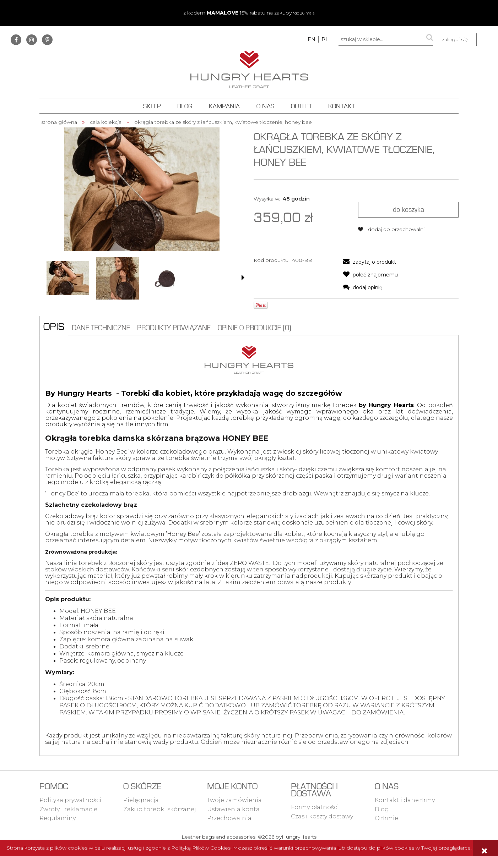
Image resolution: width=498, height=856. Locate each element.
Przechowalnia (229, 818)
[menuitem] (152, 106)
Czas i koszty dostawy (322, 816)
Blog (382, 809)
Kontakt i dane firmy (405, 800)
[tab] (53, 325)
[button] (243, 277)
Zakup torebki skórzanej (159, 809)
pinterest (47, 39)
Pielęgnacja (141, 800)
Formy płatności (315, 807)
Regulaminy (57, 818)
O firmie (386, 818)
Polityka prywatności (70, 800)
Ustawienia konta (233, 809)
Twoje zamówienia (234, 800)
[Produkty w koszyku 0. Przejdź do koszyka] (487, 39)
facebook (16, 39)
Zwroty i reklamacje (68, 809)
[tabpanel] (249, 546)
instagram (31, 39)
